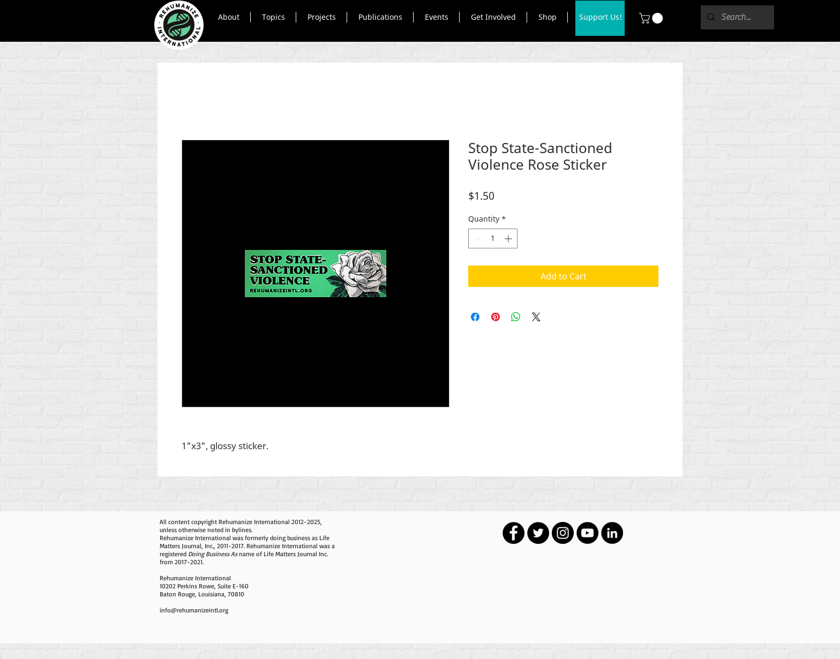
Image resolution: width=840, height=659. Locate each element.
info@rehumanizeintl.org (194, 610)
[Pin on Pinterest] (495, 316)
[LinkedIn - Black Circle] (612, 533)
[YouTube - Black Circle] (587, 533)
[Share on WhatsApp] (515, 316)
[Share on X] (536, 316)
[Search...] (736, 17)
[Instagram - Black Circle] (563, 533)
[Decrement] (476, 238)
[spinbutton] (492, 238)
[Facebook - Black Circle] (513, 533)
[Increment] (509, 238)
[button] (228, 17)
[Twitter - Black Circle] (538, 533)
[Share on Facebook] (475, 316)
